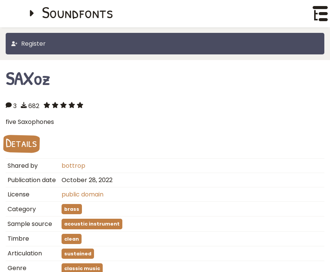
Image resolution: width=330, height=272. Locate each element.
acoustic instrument (92, 224)
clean (71, 239)
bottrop (73, 165)
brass (71, 209)
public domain (82, 194)
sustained (77, 253)
